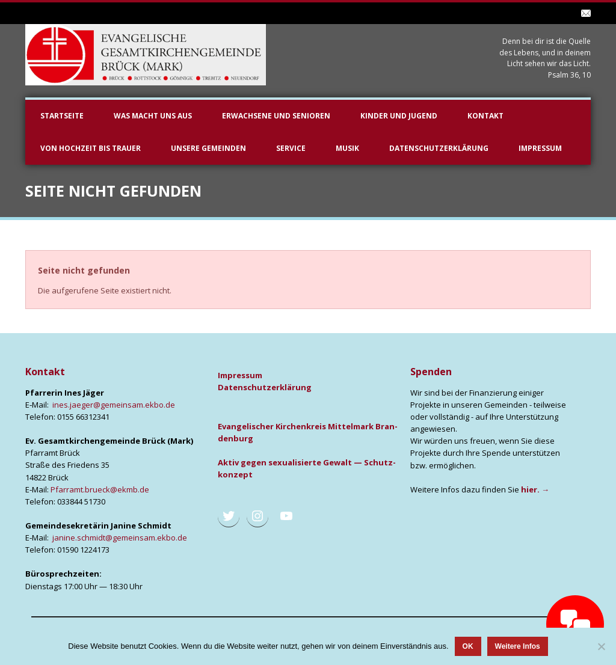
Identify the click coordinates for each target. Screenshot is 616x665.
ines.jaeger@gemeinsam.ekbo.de (113, 404)
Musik (347, 148)
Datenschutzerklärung (438, 148)
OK (468, 646)
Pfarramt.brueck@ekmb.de (100, 489)
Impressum (540, 148)
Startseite (62, 116)
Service (291, 148)
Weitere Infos (517, 646)
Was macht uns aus (153, 116)
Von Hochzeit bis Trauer (90, 148)
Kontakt (485, 116)
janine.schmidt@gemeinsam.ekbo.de (119, 537)
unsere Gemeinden (208, 148)
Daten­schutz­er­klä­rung (265, 387)
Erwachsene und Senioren (276, 116)
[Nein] (601, 646)
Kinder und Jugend (398, 116)
